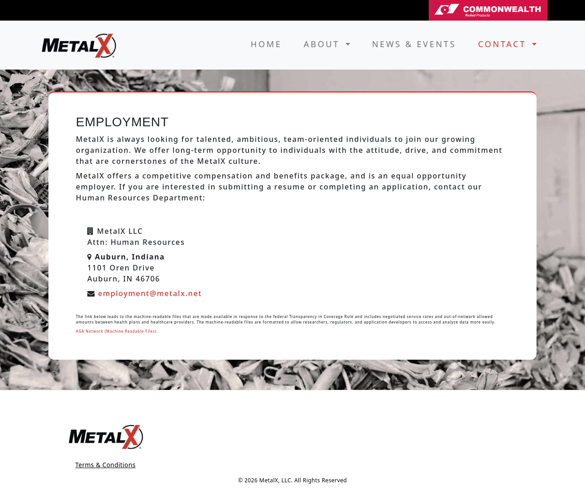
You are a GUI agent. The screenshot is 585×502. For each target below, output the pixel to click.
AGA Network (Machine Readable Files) (116, 331)
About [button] (324, 43)
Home (266, 43)
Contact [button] (504, 43)
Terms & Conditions (105, 464)
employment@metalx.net (150, 293)
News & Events (414, 43)
